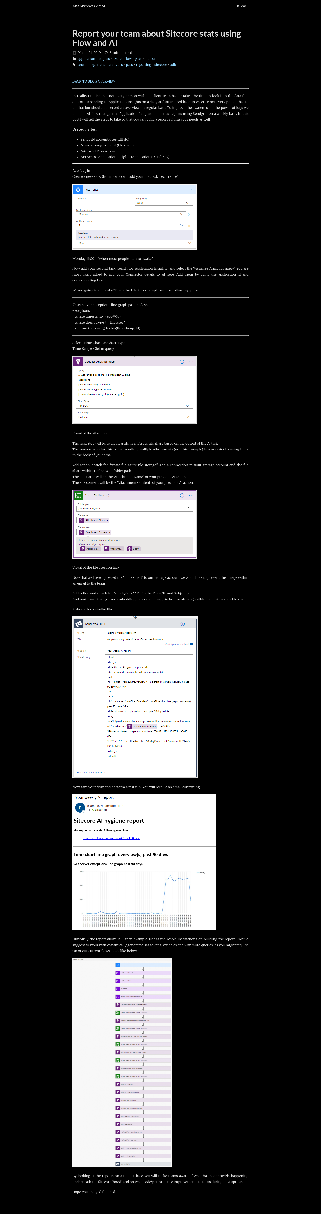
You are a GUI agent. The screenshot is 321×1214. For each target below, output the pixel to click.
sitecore (151, 59)
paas (138, 59)
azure (117, 59)
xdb (173, 65)
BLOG (241, 6)
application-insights (94, 59)
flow (128, 59)
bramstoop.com (88, 6)
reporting (143, 65)
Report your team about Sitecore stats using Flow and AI (156, 38)
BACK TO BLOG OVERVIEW (93, 81)
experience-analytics (106, 65)
